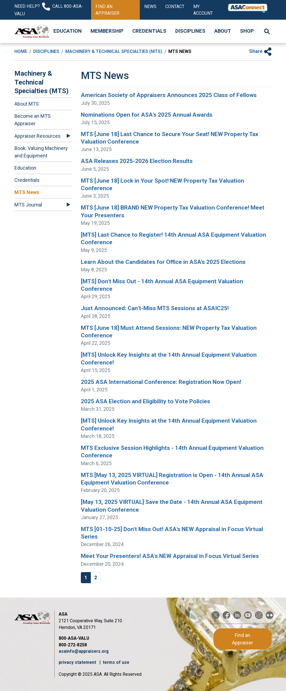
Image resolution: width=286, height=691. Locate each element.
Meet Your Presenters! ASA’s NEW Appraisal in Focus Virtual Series (170, 556)
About (222, 31)
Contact (174, 6)
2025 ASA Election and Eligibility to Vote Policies (145, 401)
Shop (247, 31)
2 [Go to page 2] (95, 577)
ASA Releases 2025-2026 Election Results (137, 161)
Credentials (149, 31)
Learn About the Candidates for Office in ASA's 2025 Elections (163, 262)
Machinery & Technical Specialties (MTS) (113, 51)
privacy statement (78, 662)
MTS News (26, 192)
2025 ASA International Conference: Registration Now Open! (161, 382)
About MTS (26, 104)
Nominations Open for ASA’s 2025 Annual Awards (146, 114)
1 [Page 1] (85, 577)
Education (67, 31)
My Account (203, 10)
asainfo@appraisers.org (84, 651)
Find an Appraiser (107, 10)
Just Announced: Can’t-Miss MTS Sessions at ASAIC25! (155, 308)
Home (20, 51)
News (150, 6)
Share (260, 51)
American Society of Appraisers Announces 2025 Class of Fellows (169, 95)
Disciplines (190, 31)
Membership (107, 31)
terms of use (116, 662)
